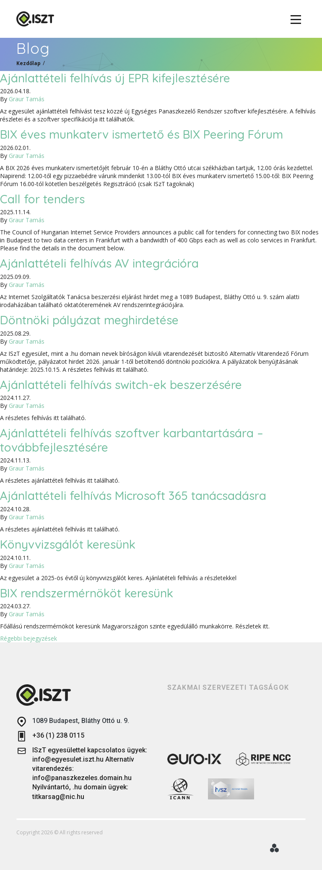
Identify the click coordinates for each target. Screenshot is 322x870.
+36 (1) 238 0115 (50, 736)
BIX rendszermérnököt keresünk (86, 593)
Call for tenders (42, 199)
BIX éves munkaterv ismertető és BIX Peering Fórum (141, 134)
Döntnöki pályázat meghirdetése (89, 320)
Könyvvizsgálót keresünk (67, 544)
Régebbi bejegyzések (28, 638)
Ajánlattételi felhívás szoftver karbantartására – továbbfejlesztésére (131, 440)
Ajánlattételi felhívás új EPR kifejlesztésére (115, 78)
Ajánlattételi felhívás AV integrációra (99, 263)
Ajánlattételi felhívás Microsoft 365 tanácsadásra (133, 495)
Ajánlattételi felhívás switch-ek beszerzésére (121, 384)
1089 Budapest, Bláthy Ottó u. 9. (72, 721)
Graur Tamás (26, 99)
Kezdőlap (28, 63)
